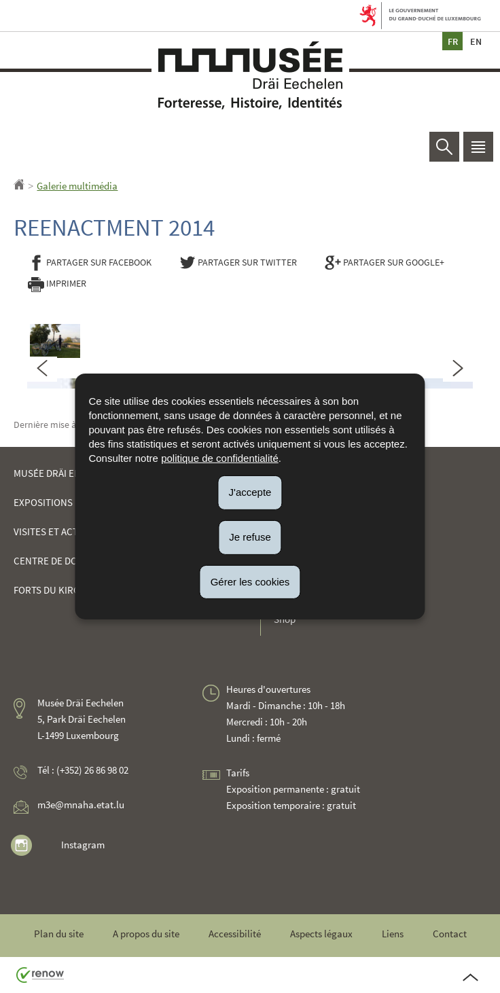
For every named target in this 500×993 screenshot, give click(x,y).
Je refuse (250, 537)
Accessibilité (235, 933)
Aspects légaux (321, 933)
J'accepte (250, 492)
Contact (450, 933)
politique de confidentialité (220, 458)
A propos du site (146, 933)
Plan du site (59, 933)
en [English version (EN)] (475, 41)
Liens (393, 933)
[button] (478, 147)
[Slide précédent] (42, 369)
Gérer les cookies (250, 581)
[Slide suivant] (458, 369)
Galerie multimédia (77, 185)
